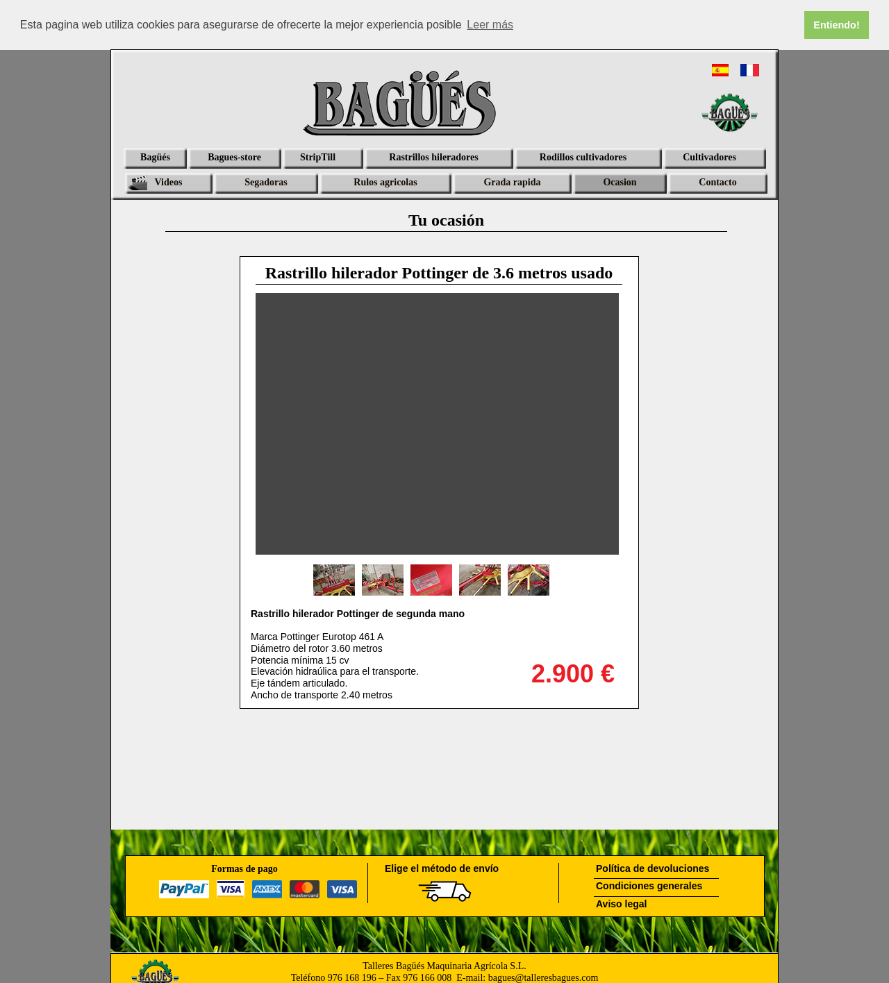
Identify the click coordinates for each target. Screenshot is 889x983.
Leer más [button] (490, 25)
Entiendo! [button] (836, 25)
